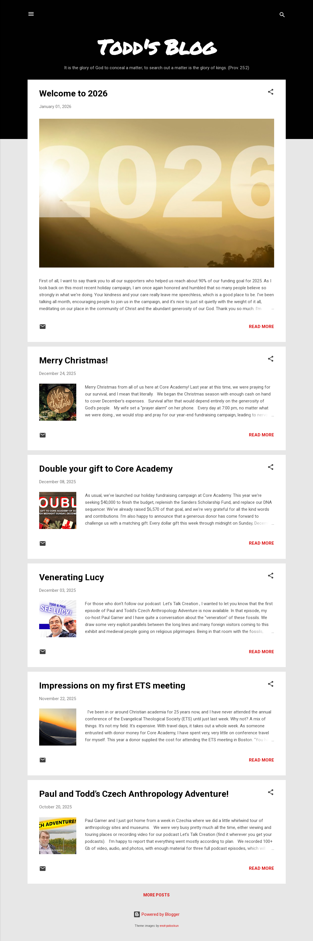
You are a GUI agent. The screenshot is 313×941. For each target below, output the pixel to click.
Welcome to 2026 (73, 93)
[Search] (282, 16)
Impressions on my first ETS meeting (112, 685)
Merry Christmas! (73, 360)
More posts (156, 895)
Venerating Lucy (71, 577)
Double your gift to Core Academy (106, 469)
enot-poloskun (169, 926)
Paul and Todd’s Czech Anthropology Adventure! (134, 794)
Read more (261, 326)
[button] (270, 92)
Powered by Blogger (156, 914)
